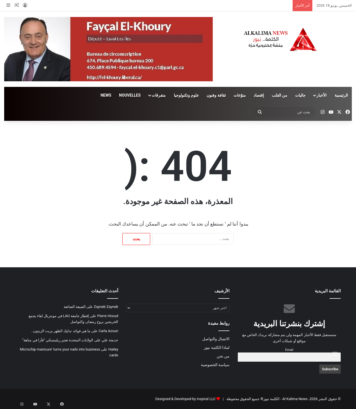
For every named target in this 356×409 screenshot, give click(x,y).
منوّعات (240, 95)
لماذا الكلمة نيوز (216, 347)
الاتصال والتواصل (215, 339)
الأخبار (322, 95)
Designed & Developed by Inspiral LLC (185, 399)
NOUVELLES (129, 95)
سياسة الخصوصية (215, 365)
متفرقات (159, 95)
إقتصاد (259, 95)
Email (289, 350)
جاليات (300, 95)
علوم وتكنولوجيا (186, 95)
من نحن (223, 356)
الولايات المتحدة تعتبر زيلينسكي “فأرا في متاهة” (57, 340)
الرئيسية (341, 95)
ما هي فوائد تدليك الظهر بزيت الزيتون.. (60, 331)
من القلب (279, 95)
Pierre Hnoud (107, 316)
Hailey (113, 349)
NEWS (105, 95)
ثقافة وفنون (216, 95)
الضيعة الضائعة (75, 307)
